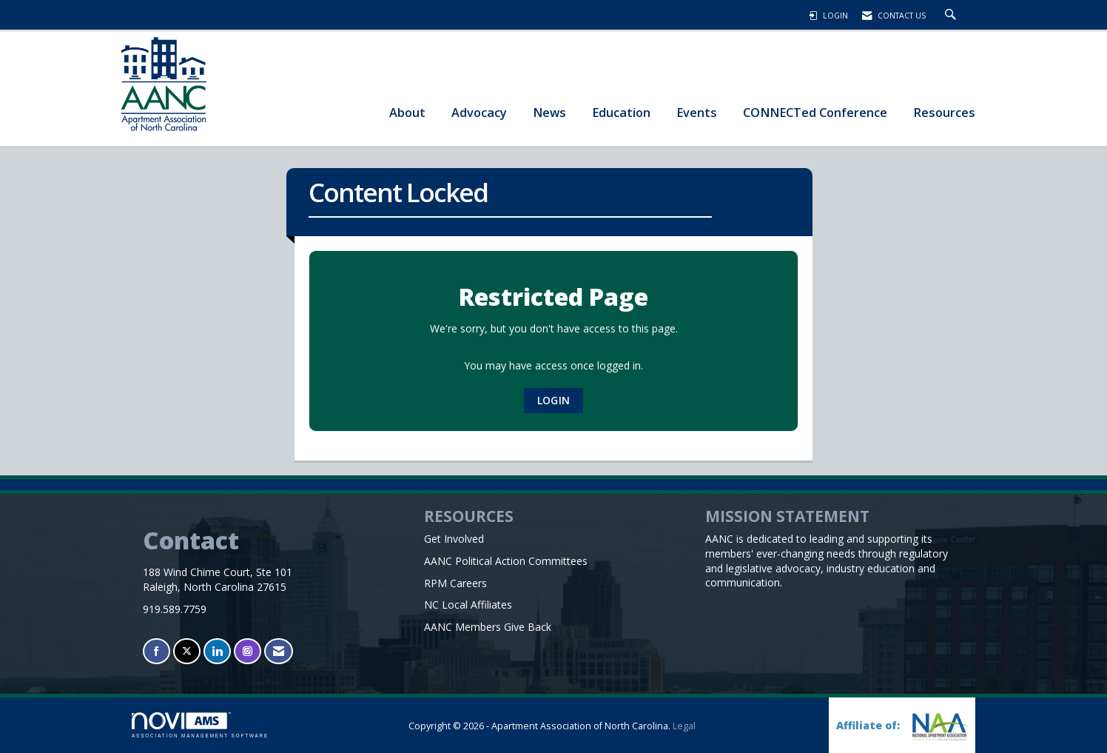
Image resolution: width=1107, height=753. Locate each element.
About (407, 112)
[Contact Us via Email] (278, 651)
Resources (944, 112)
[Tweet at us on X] (187, 651)
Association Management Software (200, 725)
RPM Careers (455, 583)
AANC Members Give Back (487, 627)
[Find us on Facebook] (156, 651)
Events (696, 112)
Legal (684, 726)
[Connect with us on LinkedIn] (217, 651)
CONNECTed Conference (815, 112)
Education (621, 112)
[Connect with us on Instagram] (247, 651)
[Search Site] (952, 15)
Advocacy (479, 112)
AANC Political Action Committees (506, 561)
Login (553, 400)
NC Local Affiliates (468, 605)
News (549, 112)
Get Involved (454, 539)
